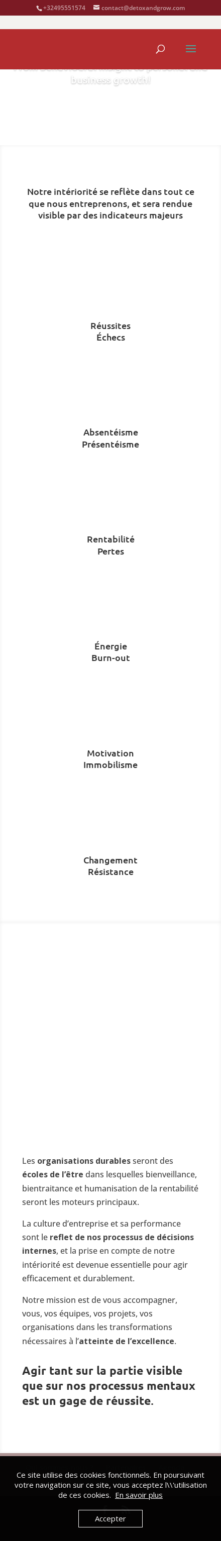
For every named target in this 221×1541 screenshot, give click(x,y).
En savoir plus (139, 1495)
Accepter (110, 1518)
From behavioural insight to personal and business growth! (110, 73)
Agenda (110, 113)
